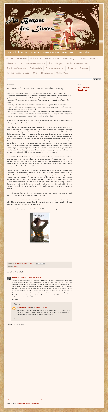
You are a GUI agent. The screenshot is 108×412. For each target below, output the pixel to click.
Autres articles (52, 58)
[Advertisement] (39, 383)
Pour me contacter (55, 68)
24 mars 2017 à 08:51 (40, 307)
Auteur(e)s (22, 58)
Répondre (15, 299)
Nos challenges (55, 63)
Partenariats (36, 68)
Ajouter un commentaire (16, 325)
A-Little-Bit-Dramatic (19, 277)
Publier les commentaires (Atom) (28, 403)
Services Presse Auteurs (18, 73)
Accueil (9, 58)
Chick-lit (82, 58)
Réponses (17, 304)
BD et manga (69, 58)
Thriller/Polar (62, 73)
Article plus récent (14, 400)
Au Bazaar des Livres (24, 307)
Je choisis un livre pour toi (32, 63)
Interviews (11, 63)
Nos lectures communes (77, 63)
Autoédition (35, 58)
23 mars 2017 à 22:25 (34, 277)
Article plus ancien (65, 400)
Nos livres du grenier (16, 68)
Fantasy (93, 58)
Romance (71, 68)
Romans (84, 68)
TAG (35, 73)
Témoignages (47, 73)
